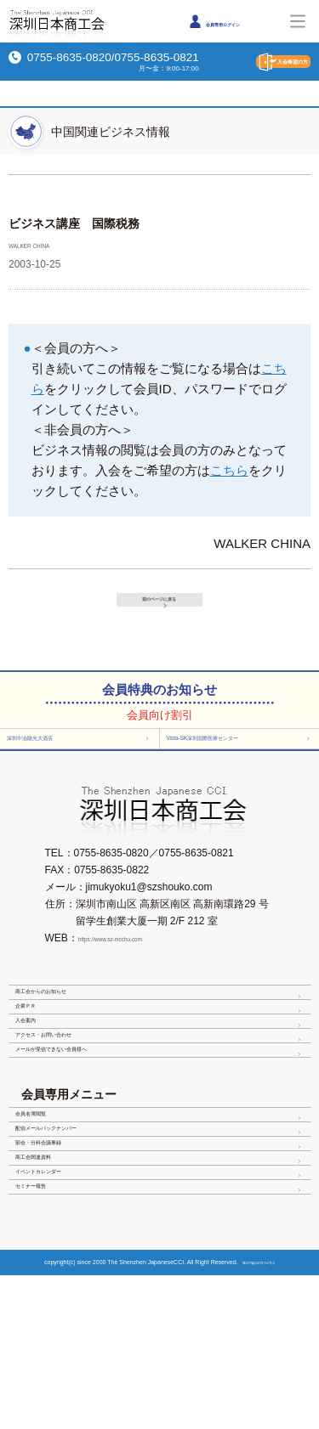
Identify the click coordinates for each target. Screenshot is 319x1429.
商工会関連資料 (161, 1282)
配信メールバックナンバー (161, 1229)
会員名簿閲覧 (161, 1203)
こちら (229, 470)
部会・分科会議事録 (161, 1256)
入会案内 (161, 1075)
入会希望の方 (259, 62)
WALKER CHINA (47, 245)
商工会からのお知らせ (161, 1022)
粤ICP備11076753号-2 (260, 1416)
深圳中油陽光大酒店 (82, 753)
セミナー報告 (161, 1335)
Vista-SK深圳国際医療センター (243, 753)
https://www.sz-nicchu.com (138, 962)
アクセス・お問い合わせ (161, 1101)
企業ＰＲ (161, 1048)
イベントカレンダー (161, 1308)
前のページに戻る (166, 598)
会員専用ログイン (231, 21)
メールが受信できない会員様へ (161, 1127)
